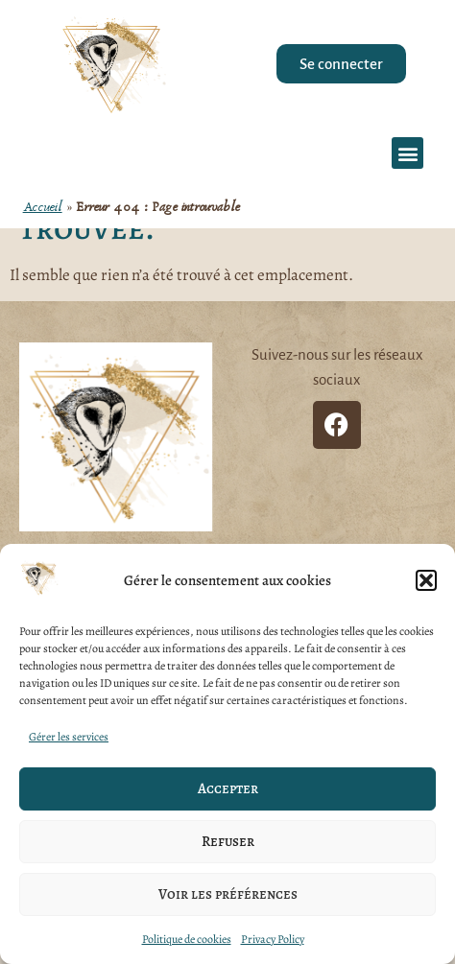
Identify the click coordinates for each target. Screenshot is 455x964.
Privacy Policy (272, 939)
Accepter (228, 788)
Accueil (42, 207)
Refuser (228, 841)
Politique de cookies (186, 939)
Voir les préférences (228, 894)
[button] (426, 580)
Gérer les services (68, 736)
